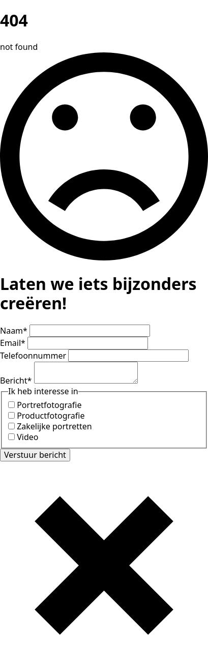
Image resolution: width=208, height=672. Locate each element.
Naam (14, 330)
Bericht (17, 380)
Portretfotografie (49, 405)
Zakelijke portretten (54, 426)
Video (27, 437)
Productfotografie (50, 415)
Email (13, 342)
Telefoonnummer (34, 355)
